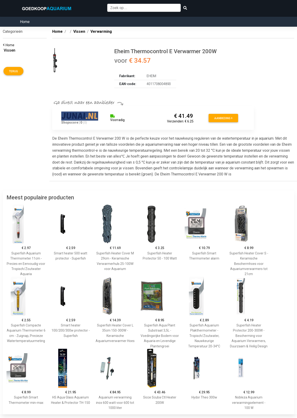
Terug (13, 71)
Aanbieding (223, 118)
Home (25, 22)
